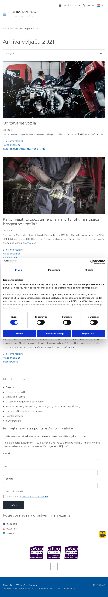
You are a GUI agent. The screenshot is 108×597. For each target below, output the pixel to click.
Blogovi (10, 53)
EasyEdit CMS (46, 588)
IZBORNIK (5, 14)
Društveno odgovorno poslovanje (25, 401)
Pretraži (88, 5)
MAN (42, 149)
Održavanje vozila (19, 123)
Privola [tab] (18, 270)
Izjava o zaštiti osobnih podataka (24, 411)
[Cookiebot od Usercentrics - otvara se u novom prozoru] (92, 262)
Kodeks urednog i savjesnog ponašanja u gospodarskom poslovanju (44, 406)
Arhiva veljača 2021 (27, 28)
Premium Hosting (66, 588)
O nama (10, 387)
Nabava (99, 585)
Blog (18, 145)
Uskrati (19, 333)
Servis (14, 149)
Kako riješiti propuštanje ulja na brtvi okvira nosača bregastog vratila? (51, 221)
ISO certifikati (13, 420)
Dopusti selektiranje (54, 333)
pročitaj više (96, 134)
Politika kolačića (14, 416)
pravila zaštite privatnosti (34, 496)
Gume (14, 361)
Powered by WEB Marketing (20, 588)
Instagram (10, 528)
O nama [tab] (89, 270)
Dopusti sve (88, 333)
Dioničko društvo (15, 397)
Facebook (10, 524)
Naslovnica (8, 28)
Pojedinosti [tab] (54, 270)
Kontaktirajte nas (69, 5)
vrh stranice (54, 566)
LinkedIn (9, 533)
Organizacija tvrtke (16, 392)
